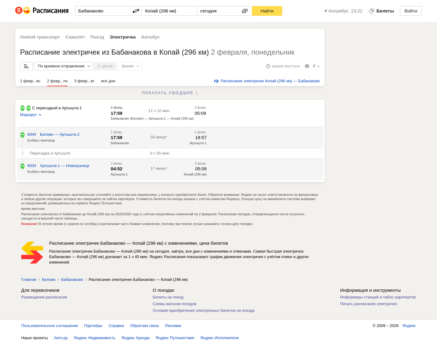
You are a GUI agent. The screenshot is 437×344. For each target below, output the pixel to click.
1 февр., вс (30, 81)
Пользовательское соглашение (49, 325)
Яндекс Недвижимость (94, 337)
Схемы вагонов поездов (174, 303)
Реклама (173, 325)
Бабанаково (120, 143)
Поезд (97, 36)
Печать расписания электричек (368, 303)
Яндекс (409, 325)
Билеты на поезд (168, 297)
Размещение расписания (44, 297)
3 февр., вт (84, 81)
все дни (108, 81)
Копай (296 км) (195, 174)
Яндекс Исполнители (219, 337)
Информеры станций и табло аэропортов (378, 297)
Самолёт (75, 36)
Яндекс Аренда (135, 337)
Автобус (150, 36)
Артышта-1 (198, 143)
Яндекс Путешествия (175, 337)
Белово (48, 279)
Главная (28, 279)
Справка (116, 325)
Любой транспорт (40, 36)
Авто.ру (61, 337)
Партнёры (93, 325)
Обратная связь (144, 325)
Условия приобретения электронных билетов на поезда (204, 310)
